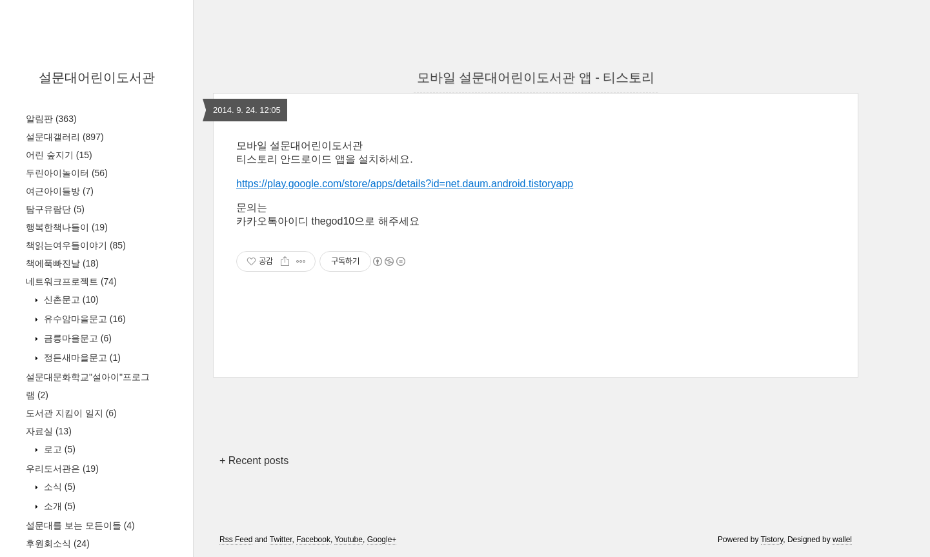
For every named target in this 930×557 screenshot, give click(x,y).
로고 (58, 449)
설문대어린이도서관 (97, 77)
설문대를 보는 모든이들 (80, 525)
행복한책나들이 (67, 227)
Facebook (313, 539)
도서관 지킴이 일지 (71, 413)
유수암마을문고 (83, 319)
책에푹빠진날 (62, 263)
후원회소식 (58, 543)
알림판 (51, 119)
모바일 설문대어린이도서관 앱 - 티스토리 (536, 77)
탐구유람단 (55, 209)
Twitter (281, 539)
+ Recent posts (253, 460)
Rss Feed (235, 539)
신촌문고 (70, 299)
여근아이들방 (60, 191)
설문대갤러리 (65, 137)
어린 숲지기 (59, 155)
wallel (842, 539)
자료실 (49, 431)
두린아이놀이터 (67, 173)
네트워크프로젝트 (71, 281)
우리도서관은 (62, 468)
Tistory (772, 539)
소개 (58, 506)
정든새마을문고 (81, 357)
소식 (58, 486)
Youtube (348, 539)
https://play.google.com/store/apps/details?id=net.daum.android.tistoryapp (404, 183)
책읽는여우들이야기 (76, 245)
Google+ (382, 539)
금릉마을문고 (76, 338)
